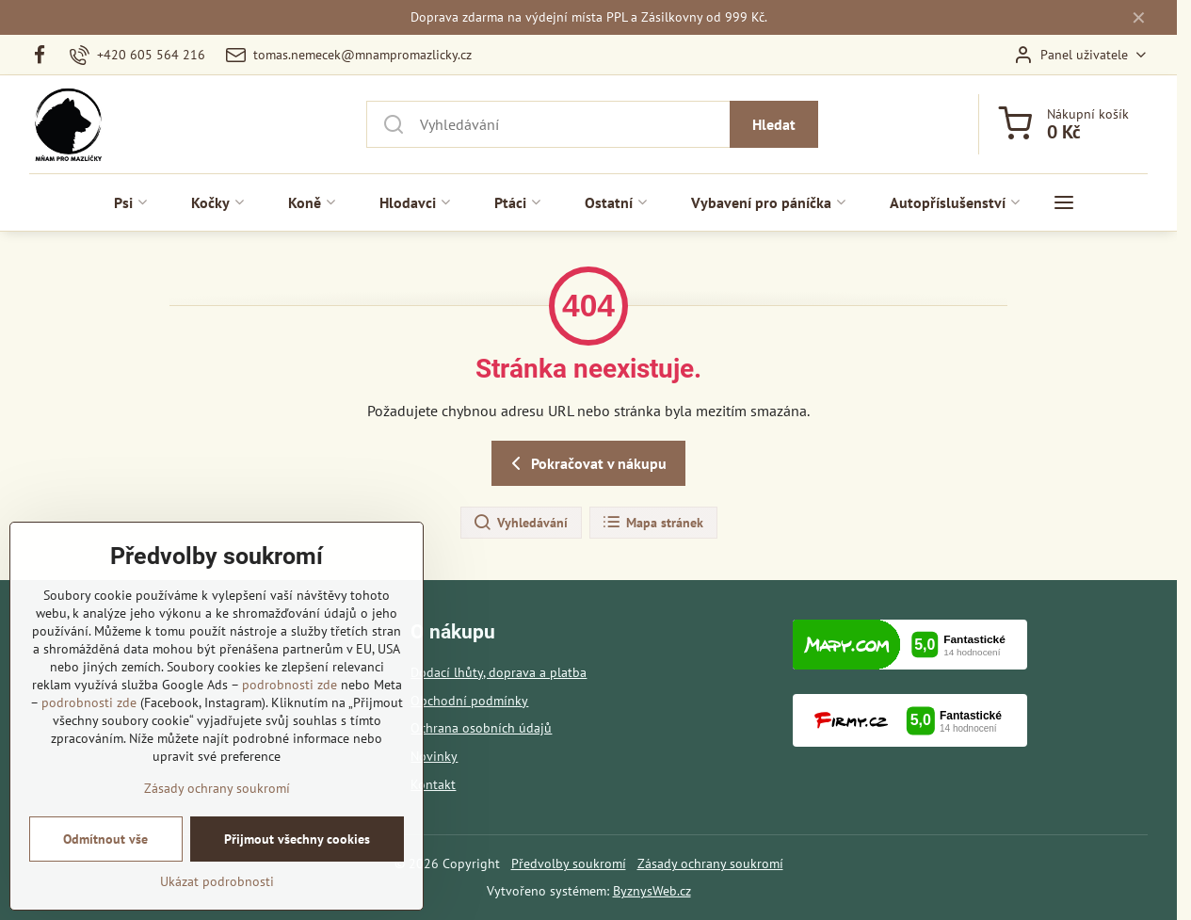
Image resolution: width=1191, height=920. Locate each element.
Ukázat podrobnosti (217, 894)
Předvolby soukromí (568, 863)
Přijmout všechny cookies (297, 852)
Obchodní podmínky (469, 700)
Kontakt (433, 784)
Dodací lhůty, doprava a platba (498, 672)
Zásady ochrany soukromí (710, 863)
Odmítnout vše (105, 852)
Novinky (434, 756)
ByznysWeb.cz (652, 890)
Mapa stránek (652, 522)
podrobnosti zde (289, 697)
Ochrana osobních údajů (481, 727)
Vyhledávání (520, 522)
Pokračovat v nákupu (586, 463)
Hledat (774, 124)
